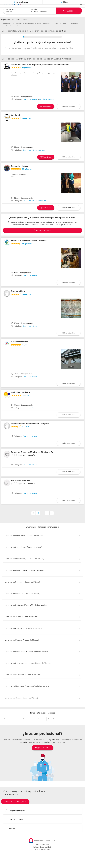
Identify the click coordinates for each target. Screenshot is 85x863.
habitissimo (7, 24)
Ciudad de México (43, 24)
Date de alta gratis (42, 236)
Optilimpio (16, 121)
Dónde (34, 9)
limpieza (9, 724)
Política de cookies (42, 855)
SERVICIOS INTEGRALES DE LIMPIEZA (29, 246)
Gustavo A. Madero (60, 24)
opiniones (26, 73)
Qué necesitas (10, 9)
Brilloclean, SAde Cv (20, 398)
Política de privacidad (42, 853)
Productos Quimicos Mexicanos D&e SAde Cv (32, 458)
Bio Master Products (20, 486)
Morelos (42, 206)
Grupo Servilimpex (19, 172)
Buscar (68, 11)
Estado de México (46, 105)
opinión (25, 401)
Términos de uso (42, 850)
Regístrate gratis (42, 753)
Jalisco (42, 156)
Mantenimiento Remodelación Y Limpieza (30, 429)
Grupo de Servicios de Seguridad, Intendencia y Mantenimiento (40, 70)
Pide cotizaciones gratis (15, 807)
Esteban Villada (18, 297)
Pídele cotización (68, 112)
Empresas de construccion (24, 24)
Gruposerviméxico (19, 347)
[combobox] (16, 10)
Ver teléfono (45, 112)
